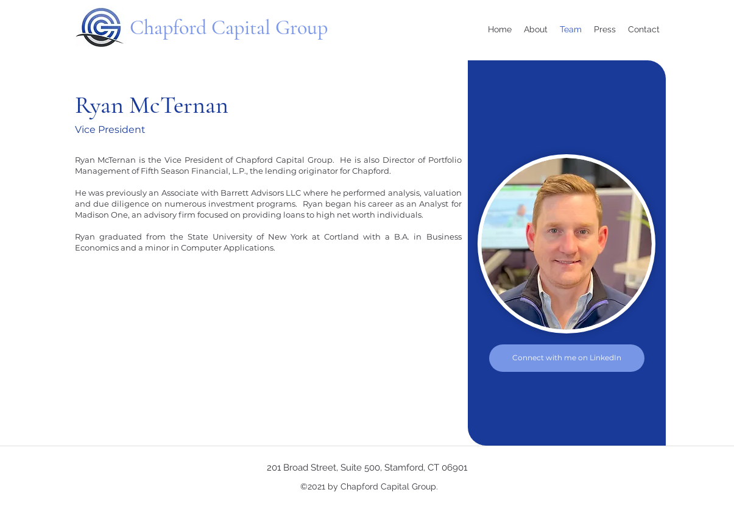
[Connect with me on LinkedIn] (566, 358)
